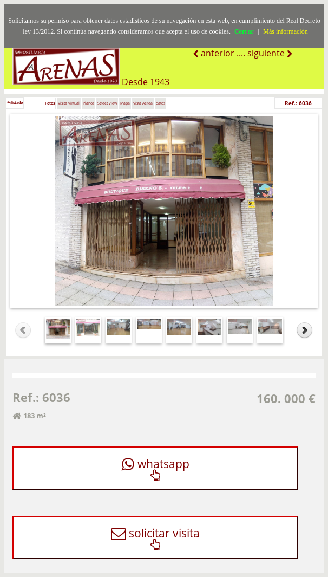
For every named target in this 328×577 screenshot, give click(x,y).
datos (160, 103)
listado (15, 102)
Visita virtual (69, 103)
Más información (285, 31)
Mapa (125, 103)
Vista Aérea (143, 103)
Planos (88, 103)
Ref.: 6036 (298, 103)
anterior (216, 53)
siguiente (267, 53)
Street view (107, 103)
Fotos (50, 103)
